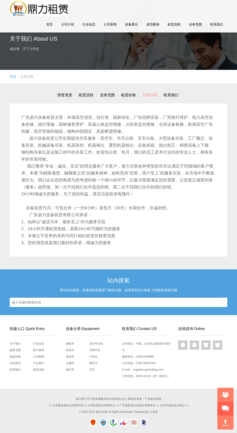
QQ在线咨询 (182, 345)
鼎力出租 (101, 412)
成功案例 (152, 24)
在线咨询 (225, 395)
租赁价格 (128, 95)
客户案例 (38, 350)
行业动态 (88, 24)
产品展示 (38, 363)
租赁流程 (174, 24)
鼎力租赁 (37, 8)
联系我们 (216, 24)
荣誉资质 (64, 95)
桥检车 (70, 343)
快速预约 (225, 409)
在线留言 (15, 363)
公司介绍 (67, 24)
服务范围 (15, 350)
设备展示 (131, 24)
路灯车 (70, 369)
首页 (49, 24)
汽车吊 (93, 356)
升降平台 (94, 350)
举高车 (70, 350)
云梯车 (70, 363)
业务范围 (195, 24)
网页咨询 (206, 345)
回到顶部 (225, 423)
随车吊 (93, 363)
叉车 (92, 369)
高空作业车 (96, 343)
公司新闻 (110, 24)
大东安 (154, 412)
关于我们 (15, 343)
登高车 (70, 356)
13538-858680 (145, 356)
